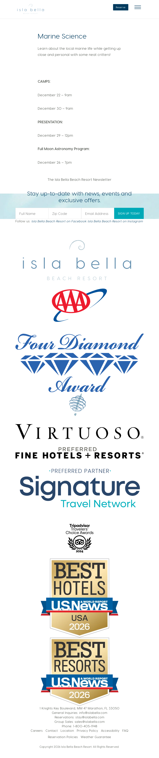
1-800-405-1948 (85, 726)
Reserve (121, 7)
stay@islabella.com (90, 717)
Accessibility (110, 730)
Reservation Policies (63, 737)
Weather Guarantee (96, 737)
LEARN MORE (129, 28)
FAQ (125, 730)
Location (67, 730)
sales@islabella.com (90, 721)
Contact (52, 730)
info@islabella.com (93, 712)
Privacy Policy (87, 730)
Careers (37, 730)
